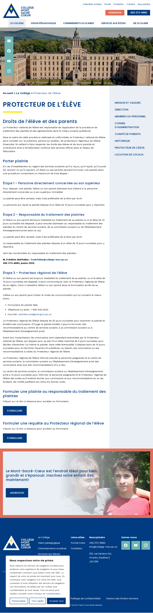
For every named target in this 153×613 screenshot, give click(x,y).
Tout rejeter (38, 601)
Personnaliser (19, 601)
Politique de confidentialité (47, 593)
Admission (114, 12)
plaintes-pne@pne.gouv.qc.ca (35, 314)
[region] (38, 581)
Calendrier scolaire (92, 4)
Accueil (8, 93)
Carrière (131, 4)
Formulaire (15, 411)
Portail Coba (78, 543)
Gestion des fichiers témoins (122, 598)
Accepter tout (56, 601)
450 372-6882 (138, 12)
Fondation (119, 4)
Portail (108, 4)
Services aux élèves (113, 23)
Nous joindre (144, 4)
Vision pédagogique (43, 23)
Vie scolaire (140, 23)
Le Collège (17, 23)
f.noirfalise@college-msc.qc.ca (49, 259)
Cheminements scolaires (78, 23)
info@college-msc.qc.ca (103, 547)
